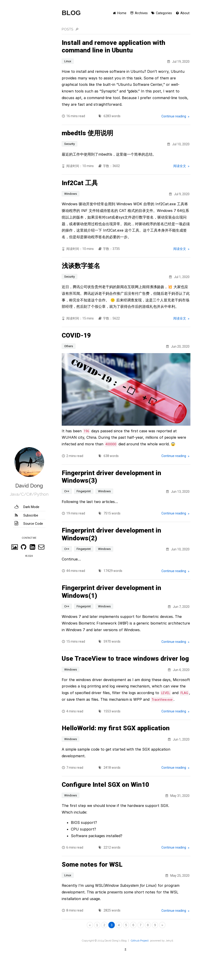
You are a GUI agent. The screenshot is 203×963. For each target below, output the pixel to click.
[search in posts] (136, 29)
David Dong (29, 486)
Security (69, 144)
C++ (66, 491)
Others (68, 346)
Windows (70, 193)
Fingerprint (84, 491)
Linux (67, 61)
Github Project (139, 940)
